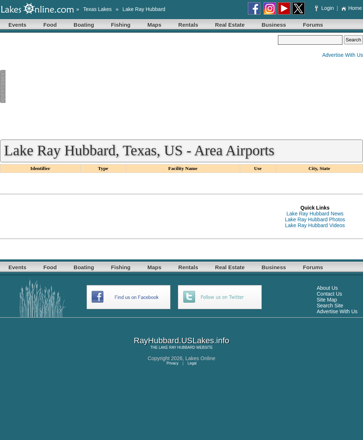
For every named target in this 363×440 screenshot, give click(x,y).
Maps (154, 25)
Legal (192, 363)
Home (351, 8)
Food (50, 25)
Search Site (330, 305)
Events (17, 25)
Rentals (188, 25)
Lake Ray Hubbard (143, 9)
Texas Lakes (97, 9)
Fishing (121, 25)
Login (325, 8)
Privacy (172, 363)
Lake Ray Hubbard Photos (315, 219)
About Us (327, 288)
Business (273, 25)
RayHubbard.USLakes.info (181, 340)
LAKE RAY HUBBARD (177, 347)
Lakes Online (201, 358)
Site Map (327, 300)
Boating (84, 25)
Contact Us (329, 294)
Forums (313, 25)
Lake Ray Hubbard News (315, 214)
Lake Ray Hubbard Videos (315, 225)
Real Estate (230, 25)
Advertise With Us (342, 55)
